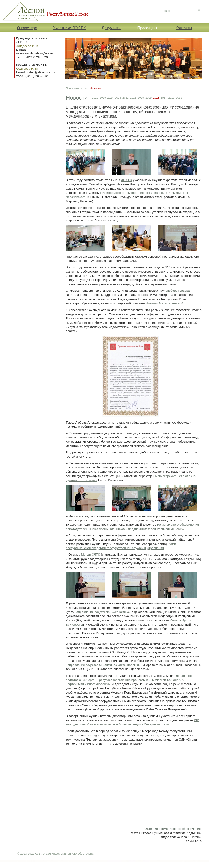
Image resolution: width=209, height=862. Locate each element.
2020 (141, 97)
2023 (118, 97)
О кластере (27, 28)
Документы (111, 28)
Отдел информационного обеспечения (172, 828)
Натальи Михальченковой (164, 303)
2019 (148, 97)
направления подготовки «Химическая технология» (103, 665)
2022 (125, 97)
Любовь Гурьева (178, 290)
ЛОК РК (126, 180)
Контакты (184, 28)
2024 (110, 97)
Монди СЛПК (90, 554)
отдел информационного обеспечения (69, 853)
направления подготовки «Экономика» (103, 612)
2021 (133, 97)
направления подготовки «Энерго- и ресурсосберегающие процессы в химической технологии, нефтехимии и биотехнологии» (130, 680)
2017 (164, 97)
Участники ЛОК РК (69, 28)
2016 (171, 97)
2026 (95, 97)
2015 (179, 97)
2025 (103, 97)
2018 (156, 97)
